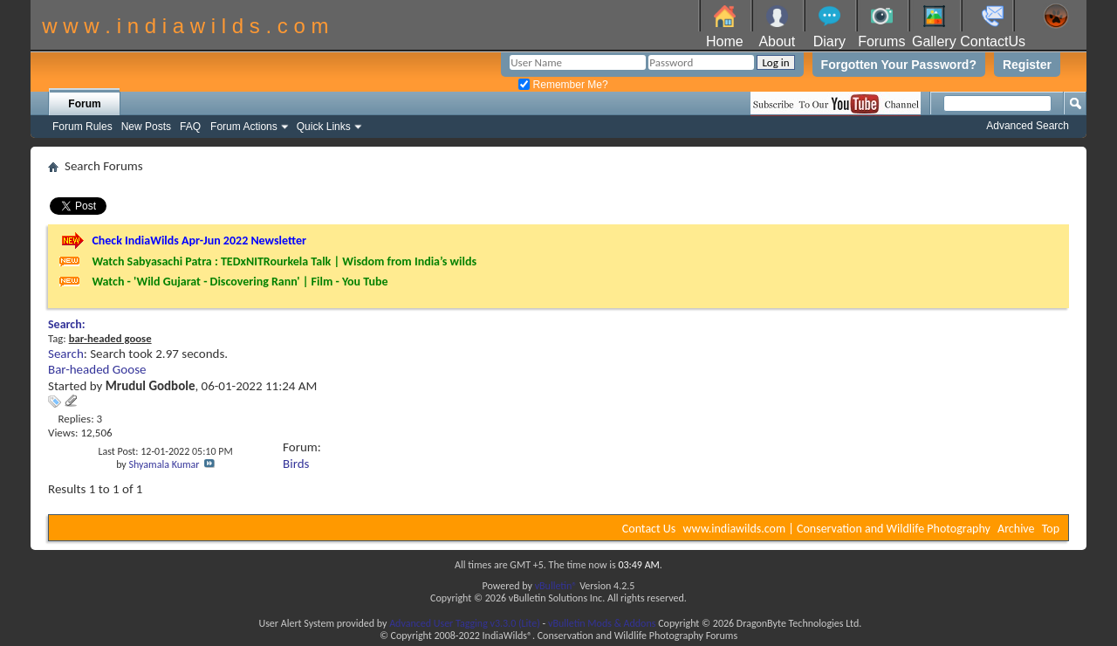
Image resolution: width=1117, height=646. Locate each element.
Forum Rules (82, 126)
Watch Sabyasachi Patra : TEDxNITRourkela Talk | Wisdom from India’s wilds (284, 261)
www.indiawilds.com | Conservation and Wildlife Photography (836, 528)
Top (1050, 528)
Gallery (934, 41)
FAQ (190, 126)
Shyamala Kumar (164, 464)
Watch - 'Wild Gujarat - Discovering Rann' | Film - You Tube (239, 281)
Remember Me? (562, 85)
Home (725, 41)
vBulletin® (556, 586)
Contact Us (649, 528)
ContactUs (992, 41)
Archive (1015, 528)
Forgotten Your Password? (899, 65)
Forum (84, 104)
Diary (829, 41)
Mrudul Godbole (150, 386)
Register (1027, 65)
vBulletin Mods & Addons (601, 623)
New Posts (146, 126)
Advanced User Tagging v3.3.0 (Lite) (464, 623)
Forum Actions (244, 126)
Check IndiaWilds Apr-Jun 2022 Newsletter (199, 240)
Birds (296, 463)
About (776, 41)
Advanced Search (1027, 126)
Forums (881, 41)
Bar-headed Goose (97, 369)
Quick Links (324, 126)
